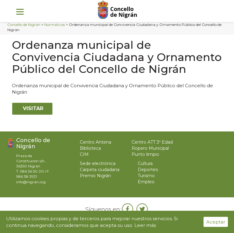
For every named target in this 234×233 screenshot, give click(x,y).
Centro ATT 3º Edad (152, 142)
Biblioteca (90, 148)
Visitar (32, 108)
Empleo (146, 182)
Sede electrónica (97, 163)
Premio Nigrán (95, 175)
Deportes (148, 169)
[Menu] (20, 11)
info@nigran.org (31, 182)
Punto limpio (145, 154)
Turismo (146, 175)
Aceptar (215, 222)
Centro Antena (95, 142)
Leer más (145, 225)
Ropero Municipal (150, 148)
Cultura (145, 163)
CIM (84, 154)
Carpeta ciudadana (99, 169)
